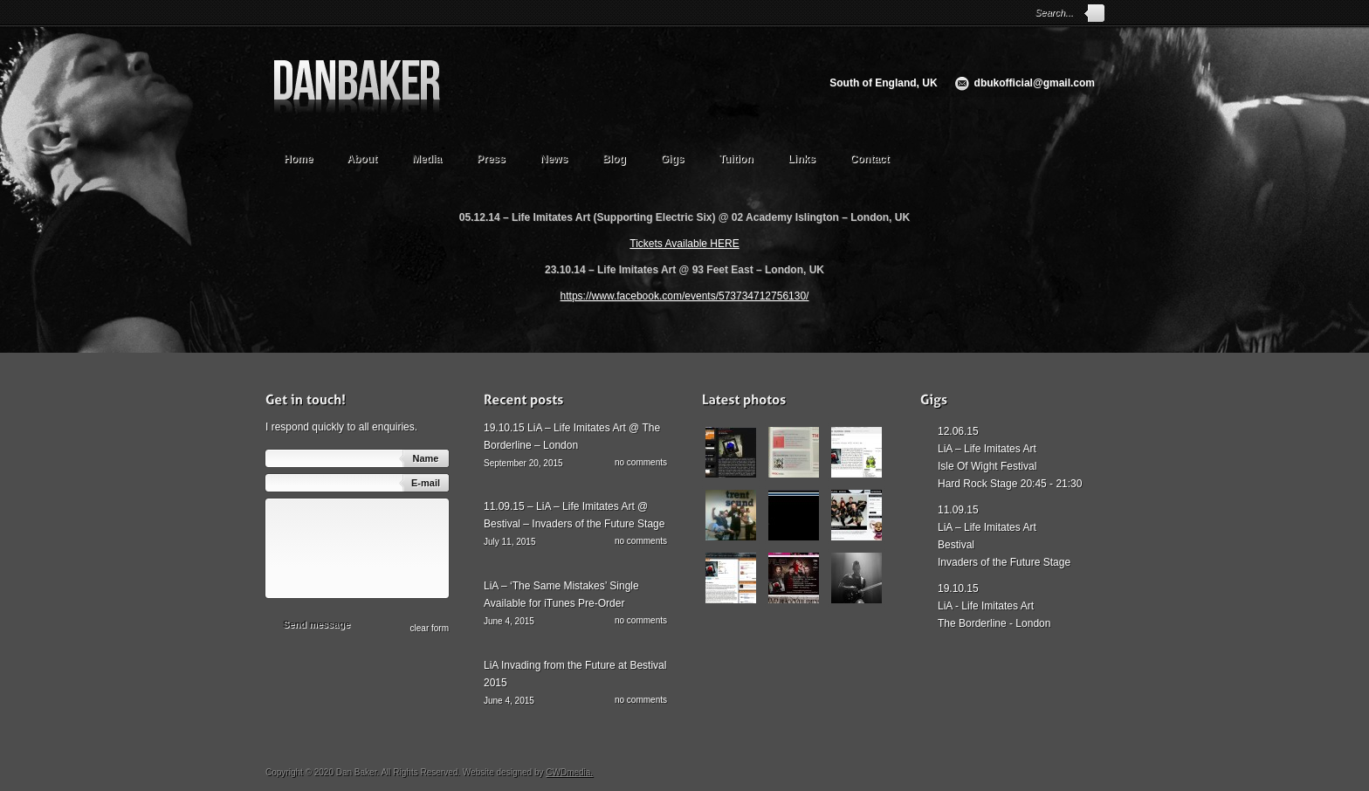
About (370, 156)
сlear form (429, 628)
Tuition (744, 156)
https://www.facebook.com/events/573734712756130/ (685, 296)
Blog (614, 159)
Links (801, 159)
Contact (870, 159)
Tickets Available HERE (684, 243)
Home (298, 159)
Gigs (672, 159)
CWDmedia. (569, 772)
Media (435, 156)
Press (491, 159)
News (554, 159)
